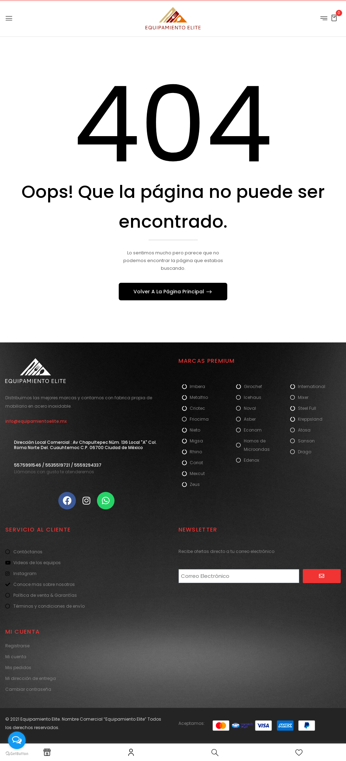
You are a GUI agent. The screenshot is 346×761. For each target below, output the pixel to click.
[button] (334, 17)
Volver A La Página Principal (169, 291)
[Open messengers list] (17, 740)
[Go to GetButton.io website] (17, 754)
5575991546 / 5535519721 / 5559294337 (58, 465)
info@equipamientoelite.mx (36, 421)
